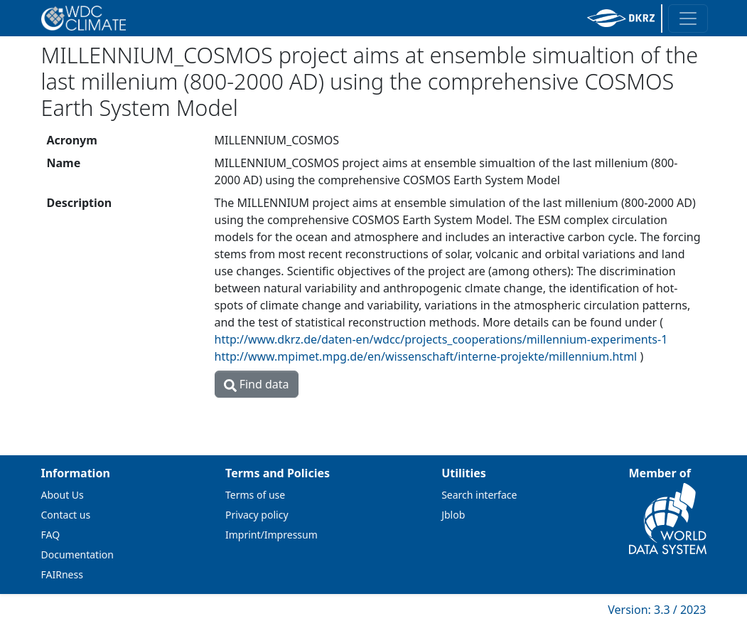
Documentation (77, 554)
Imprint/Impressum (271, 534)
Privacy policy (257, 514)
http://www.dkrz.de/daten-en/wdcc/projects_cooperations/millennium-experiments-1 (441, 339)
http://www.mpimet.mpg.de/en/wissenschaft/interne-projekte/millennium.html (426, 356)
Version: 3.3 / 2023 (657, 609)
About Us (62, 495)
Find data (256, 384)
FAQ (50, 534)
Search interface (479, 495)
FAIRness (62, 574)
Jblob (453, 514)
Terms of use (255, 495)
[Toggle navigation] (688, 18)
